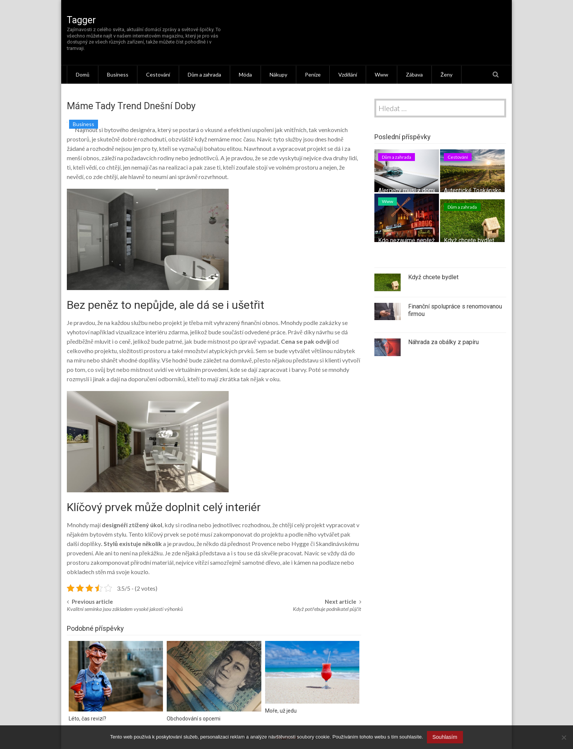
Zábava (414, 74)
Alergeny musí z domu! (408, 190)
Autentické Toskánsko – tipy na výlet (492, 190)
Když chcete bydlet (469, 240)
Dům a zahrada (204, 74)
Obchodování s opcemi (193, 719)
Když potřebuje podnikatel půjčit (327, 609)
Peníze (313, 74)
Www (381, 74)
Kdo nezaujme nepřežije (409, 240)
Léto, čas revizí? (87, 719)
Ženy (446, 74)
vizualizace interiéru (141, 331)
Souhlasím (445, 737)
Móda (245, 74)
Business (117, 74)
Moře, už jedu (281, 711)
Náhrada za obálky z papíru (443, 342)
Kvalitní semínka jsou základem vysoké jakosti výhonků (125, 609)
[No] (563, 737)
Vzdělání (347, 74)
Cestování (158, 74)
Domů (82, 74)
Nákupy (278, 74)
